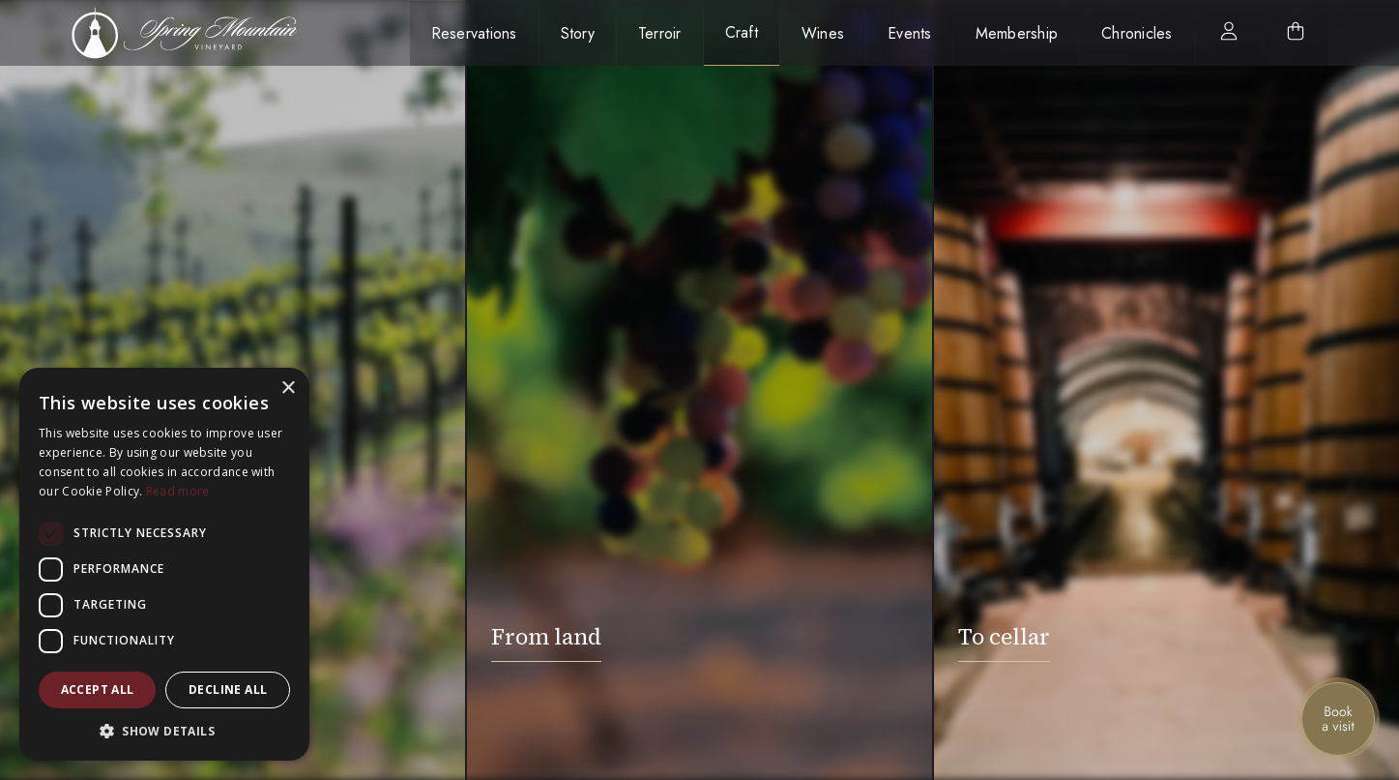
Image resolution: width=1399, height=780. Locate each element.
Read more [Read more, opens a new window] (178, 491)
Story (578, 33)
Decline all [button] (228, 689)
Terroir (660, 33)
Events (910, 33)
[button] (164, 731)
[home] (195, 33)
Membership (1017, 33)
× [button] (287, 388)
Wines (823, 33)
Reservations (474, 33)
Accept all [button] (97, 689)
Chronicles (1137, 33)
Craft (741, 32)
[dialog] (164, 564)
